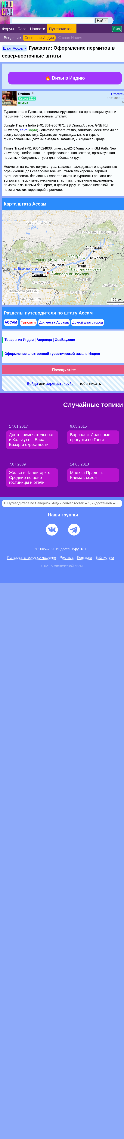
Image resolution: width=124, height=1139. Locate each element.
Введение (12, 38)
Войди (32, 383)
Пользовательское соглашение (31, 557)
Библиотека (105, 557)
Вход (117, 29)
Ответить (117, 94)
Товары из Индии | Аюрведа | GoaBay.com (40, 340)
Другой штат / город (87, 322)
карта (32, 130)
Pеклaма (66, 557)
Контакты (84, 557)
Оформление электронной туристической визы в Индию (52, 354)
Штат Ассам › (14, 48)
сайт (23, 130)
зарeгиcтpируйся (61, 383)
